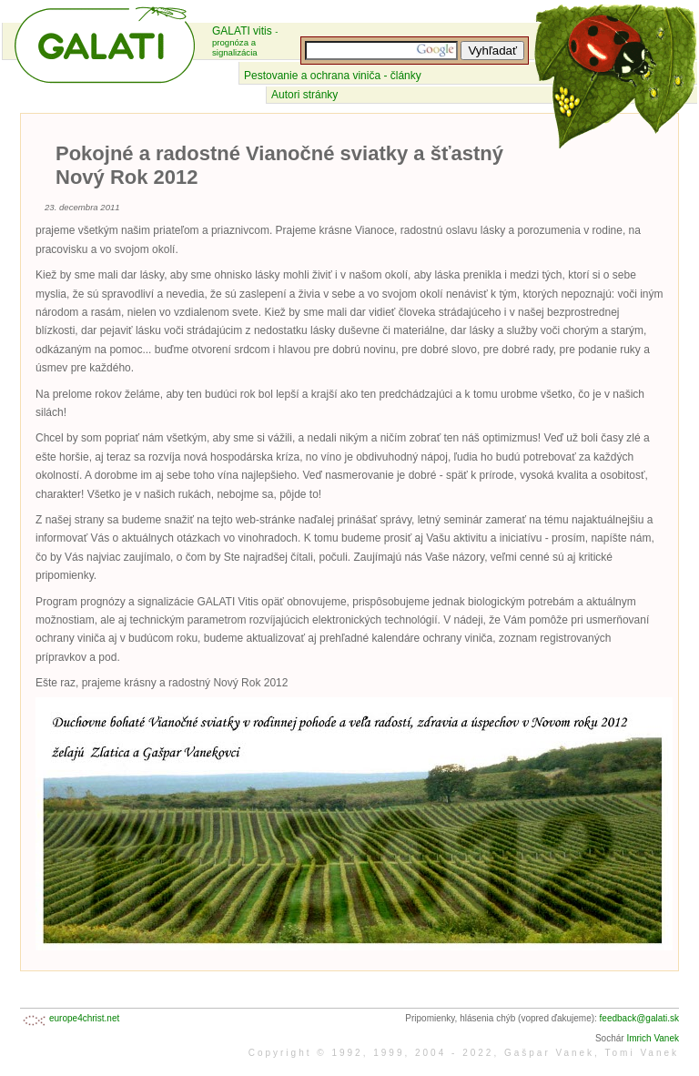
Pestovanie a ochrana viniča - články (332, 75)
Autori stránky (304, 94)
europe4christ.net (84, 1018)
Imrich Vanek (652, 1038)
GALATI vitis (245, 41)
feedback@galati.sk (639, 1018)
